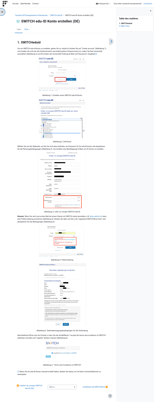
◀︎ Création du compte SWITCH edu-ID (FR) (28, 387)
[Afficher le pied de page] (110, 396)
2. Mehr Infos (124, 26)
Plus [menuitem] (24, 29)
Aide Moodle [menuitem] (25, 4)
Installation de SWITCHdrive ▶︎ (93, 387)
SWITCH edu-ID (54, 15)
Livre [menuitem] (17, 29)
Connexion (148, 4)
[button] (103, 3)
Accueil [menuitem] (15, 4)
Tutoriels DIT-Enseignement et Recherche (29, 15)
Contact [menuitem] (35, 4)
